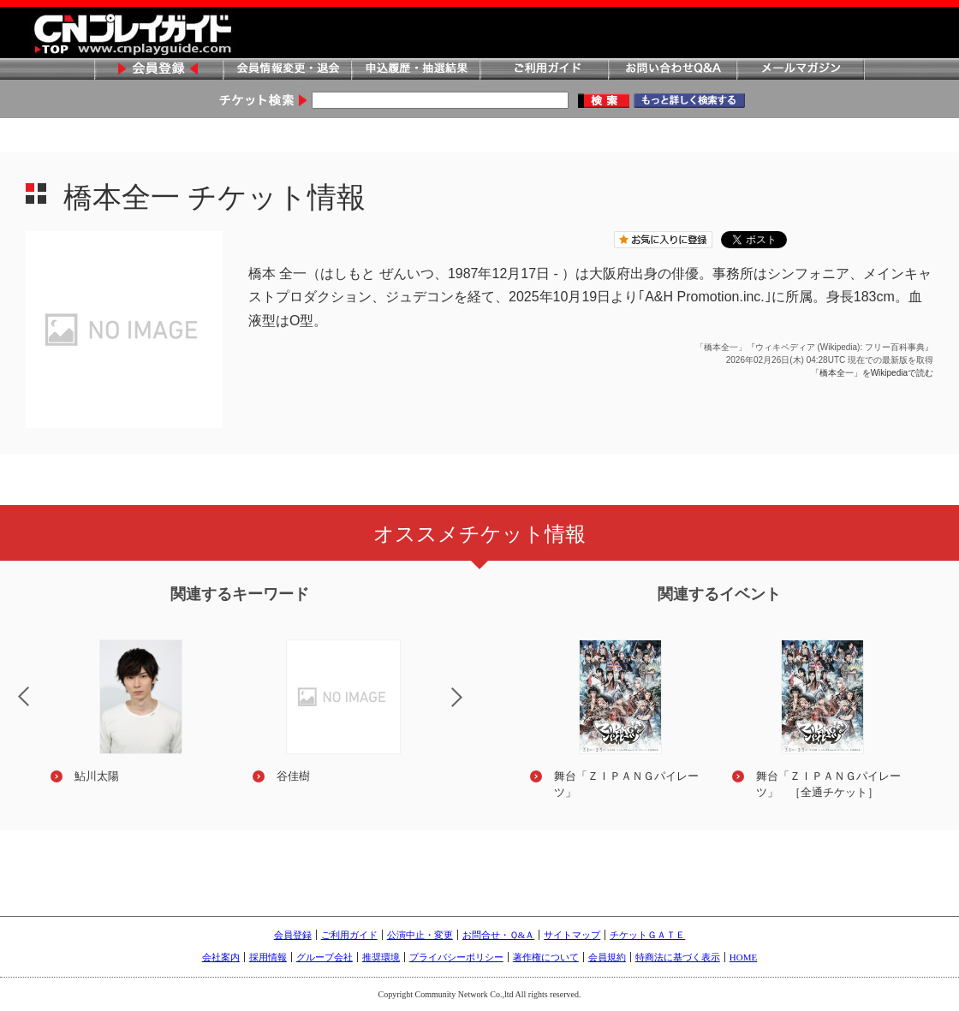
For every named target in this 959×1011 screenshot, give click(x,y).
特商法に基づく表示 (677, 957)
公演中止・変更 (420, 935)
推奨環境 (381, 957)
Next (470, 708)
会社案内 (221, 957)
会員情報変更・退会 (287, 70)
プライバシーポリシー (456, 957)
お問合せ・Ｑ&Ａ (498, 935)
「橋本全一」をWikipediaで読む (872, 373)
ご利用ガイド (544, 70)
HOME (743, 957)
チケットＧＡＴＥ (647, 935)
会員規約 (607, 957)
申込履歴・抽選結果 (415, 70)
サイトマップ (572, 935)
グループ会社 (324, 957)
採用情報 (268, 957)
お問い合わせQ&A (672, 70)
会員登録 (158, 70)
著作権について (546, 957)
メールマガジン (800, 70)
